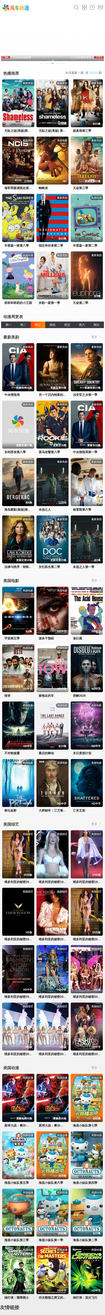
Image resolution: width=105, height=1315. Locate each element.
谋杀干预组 (46, 638)
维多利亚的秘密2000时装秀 (23, 882)
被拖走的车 (46, 695)
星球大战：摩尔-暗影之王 (21, 1125)
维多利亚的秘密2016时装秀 (57, 996)
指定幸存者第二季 (51, 245)
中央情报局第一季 (85, 452)
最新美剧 (11, 337)
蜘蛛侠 (43, 188)
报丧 (7, 695)
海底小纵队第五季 (16, 1183)
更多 (96, 337)
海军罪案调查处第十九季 (21, 188)
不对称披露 (12, 753)
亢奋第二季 (80, 303)
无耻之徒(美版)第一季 (19, 130)
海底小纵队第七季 (85, 1125)
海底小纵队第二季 (85, 1240)
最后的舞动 (46, 753)
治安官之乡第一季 (85, 395)
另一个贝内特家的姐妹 (54, 395)
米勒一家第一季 (49, 303)
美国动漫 (11, 1068)
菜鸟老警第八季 (49, 452)
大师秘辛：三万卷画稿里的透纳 (60, 810)
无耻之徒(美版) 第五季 (54, 130)
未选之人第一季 (83, 567)
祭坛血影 (10, 810)
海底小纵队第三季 (16, 1240)
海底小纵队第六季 (51, 1183)
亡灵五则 (79, 810)
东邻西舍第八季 (15, 452)
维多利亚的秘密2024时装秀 (23, 939)
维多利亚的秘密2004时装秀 (23, 1054)
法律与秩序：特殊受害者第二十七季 (28, 567)
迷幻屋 (77, 638)
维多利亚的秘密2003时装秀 (57, 1054)
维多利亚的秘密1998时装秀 (57, 882)
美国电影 (11, 581)
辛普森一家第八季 (16, 245)
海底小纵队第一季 (51, 1240)
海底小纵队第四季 (85, 1183)
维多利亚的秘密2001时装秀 (57, 939)
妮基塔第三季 (82, 130)
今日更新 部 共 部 (83, 73)
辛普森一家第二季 (85, 245)
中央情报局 (12, 395)
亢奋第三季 (80, 188)
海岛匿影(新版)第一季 (19, 509)
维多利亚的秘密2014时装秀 (23, 996)
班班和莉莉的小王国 (18, 303)
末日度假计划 (82, 753)
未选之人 (45, 509)
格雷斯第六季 (82, 509)
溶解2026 (79, 695)
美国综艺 (11, 824)
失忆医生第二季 (49, 567)
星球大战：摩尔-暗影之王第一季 (61, 1125)
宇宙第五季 (12, 638)
